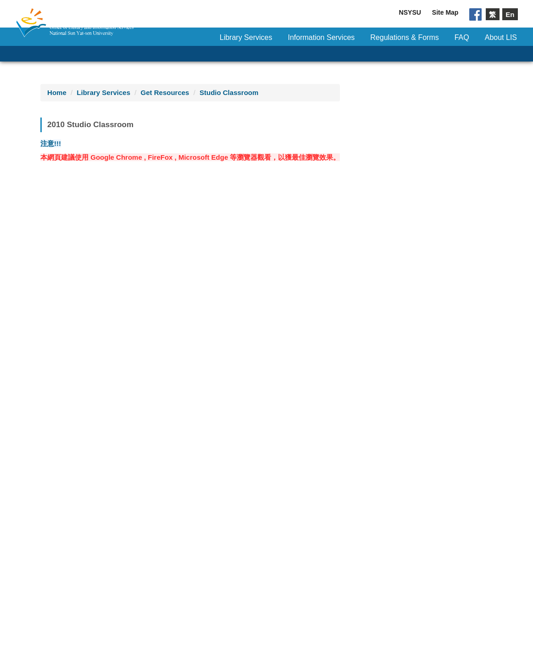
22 (165, 310)
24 (216, 310)
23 (190, 310)
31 (216, 327)
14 (139, 293)
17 (216, 293)
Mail (290, 585)
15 (165, 293)
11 (242, 276)
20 (113, 310)
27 (113, 327)
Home (57, 92)
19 (88, 310)
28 (139, 327)
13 (113, 293)
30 (190, 327)
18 (242, 293)
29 (165, 327)
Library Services (246, 37)
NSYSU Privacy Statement (390, 568)
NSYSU (410, 12)
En (509, 14)
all (88, 468)
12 (88, 293)
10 (216, 276)
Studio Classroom (229, 92)
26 (88, 327)
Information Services (321, 37)
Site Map (445, 12)
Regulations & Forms (404, 37)
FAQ (462, 37)
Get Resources (165, 92)
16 (190, 293)
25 (242, 310)
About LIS (501, 37)
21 (139, 310)
